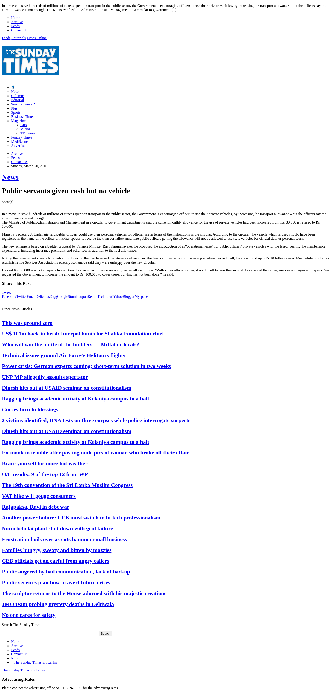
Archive (17, 22)
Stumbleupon (78, 296)
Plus (14, 108)
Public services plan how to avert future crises (56, 582)
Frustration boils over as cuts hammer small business (64, 539)
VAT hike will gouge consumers (39, 496)
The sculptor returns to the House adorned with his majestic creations (84, 593)
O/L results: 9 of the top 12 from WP (45, 474)
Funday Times (21, 137)
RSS (14, 658)
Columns (17, 96)
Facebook (9, 296)
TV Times (27, 133)
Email (31, 296)
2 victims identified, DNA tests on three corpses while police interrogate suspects (96, 420)
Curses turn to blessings (30, 409)
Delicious (43, 296)
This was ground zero (27, 323)
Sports (16, 112)
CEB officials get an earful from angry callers (55, 561)
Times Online (37, 38)
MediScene (19, 141)
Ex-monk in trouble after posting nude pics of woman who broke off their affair (95, 453)
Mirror (25, 129)
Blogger (129, 296)
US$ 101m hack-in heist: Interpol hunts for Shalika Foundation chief (83, 334)
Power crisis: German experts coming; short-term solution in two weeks (86, 366)
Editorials (18, 38)
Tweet (6, 292)
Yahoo (118, 296)
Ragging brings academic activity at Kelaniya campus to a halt (75, 399)
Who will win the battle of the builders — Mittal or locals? (70, 344)
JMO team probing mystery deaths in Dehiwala (58, 604)
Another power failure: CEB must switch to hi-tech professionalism (81, 518)
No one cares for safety (28, 615)
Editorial (17, 100)
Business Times (22, 117)
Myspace (141, 296)
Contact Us (19, 30)
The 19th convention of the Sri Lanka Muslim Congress (67, 485)
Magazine (18, 121)
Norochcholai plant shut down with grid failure (57, 528)
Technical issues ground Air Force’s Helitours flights (63, 355)
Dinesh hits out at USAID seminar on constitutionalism (66, 388)
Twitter (21, 296)
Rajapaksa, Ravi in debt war (35, 507)
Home (15, 18)
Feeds (15, 26)
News (15, 92)
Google (62, 296)
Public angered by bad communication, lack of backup (66, 572)
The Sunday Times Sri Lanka (34, 662)
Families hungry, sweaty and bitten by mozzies (56, 550)
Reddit (93, 296)
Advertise (18, 146)
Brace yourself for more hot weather (45, 463)
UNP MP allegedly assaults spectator (45, 377)
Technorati (105, 296)
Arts (23, 125)
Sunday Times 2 (23, 104)
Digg (53, 296)
